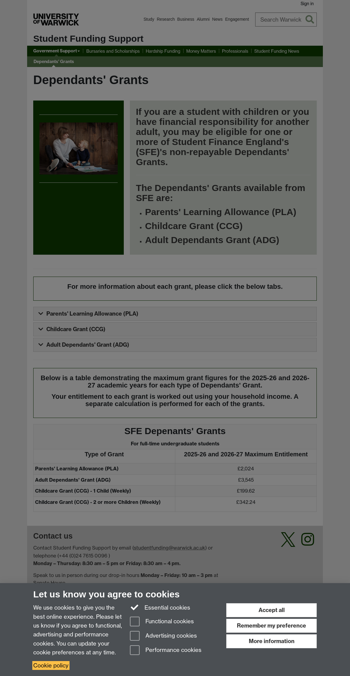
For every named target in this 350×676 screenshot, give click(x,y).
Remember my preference (271, 625)
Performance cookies (166, 650)
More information (272, 641)
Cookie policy (51, 665)
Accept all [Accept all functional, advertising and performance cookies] (272, 610)
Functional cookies (162, 622)
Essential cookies (160, 607)
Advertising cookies (163, 636)
